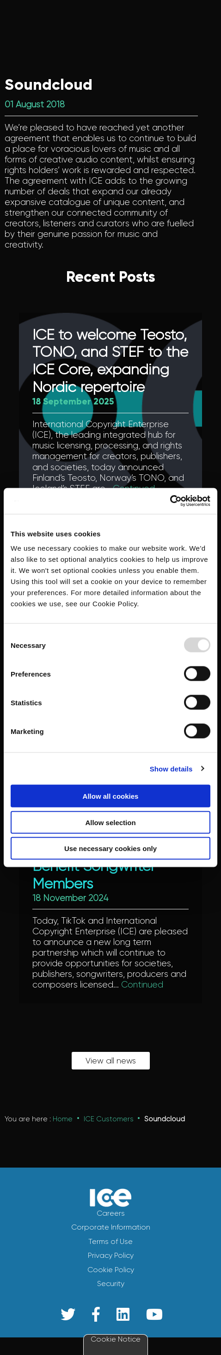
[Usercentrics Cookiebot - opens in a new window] (169, 501)
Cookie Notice (116, 1339)
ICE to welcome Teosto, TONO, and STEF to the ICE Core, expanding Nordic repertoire (110, 361)
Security (110, 1283)
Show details (171, 768)
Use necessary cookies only (110, 848)
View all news (111, 1060)
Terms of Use (110, 1241)
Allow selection (110, 822)
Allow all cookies (111, 796)
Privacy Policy (111, 1255)
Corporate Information (110, 1227)
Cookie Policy (110, 1269)
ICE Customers (109, 1119)
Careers (111, 1213)
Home (63, 1119)
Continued (142, 984)
